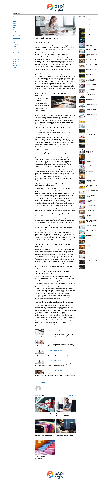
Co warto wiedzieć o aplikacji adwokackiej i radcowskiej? (91, 81)
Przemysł (15, 44)
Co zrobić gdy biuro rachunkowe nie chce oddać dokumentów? (92, 217)
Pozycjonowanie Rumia (91, 175)
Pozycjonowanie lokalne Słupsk (91, 105)
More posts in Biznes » (71, 395)
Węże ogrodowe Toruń (91, 145)
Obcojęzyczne (16, 38)
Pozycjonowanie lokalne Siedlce (91, 55)
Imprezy (15, 27)
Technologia (16, 53)
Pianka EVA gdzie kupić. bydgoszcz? (42, 457)
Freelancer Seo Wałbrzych (92, 225)
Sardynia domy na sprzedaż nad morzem (92, 110)
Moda (14, 31)
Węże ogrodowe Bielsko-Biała (91, 60)
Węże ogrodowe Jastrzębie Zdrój (92, 65)
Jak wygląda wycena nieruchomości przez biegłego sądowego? (90, 91)
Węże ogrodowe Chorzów (91, 19)
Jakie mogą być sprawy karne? (91, 251)
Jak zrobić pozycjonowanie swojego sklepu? (92, 44)
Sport (14, 50)
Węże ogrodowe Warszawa (92, 129)
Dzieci (14, 21)
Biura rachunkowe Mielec (55, 370)
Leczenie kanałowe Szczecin (90, 125)
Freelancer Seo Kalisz (90, 39)
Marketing (15, 29)
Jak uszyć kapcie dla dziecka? (90, 196)
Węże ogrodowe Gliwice (91, 69)
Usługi (14, 63)
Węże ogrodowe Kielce (91, 24)
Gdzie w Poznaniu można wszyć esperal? (91, 170)
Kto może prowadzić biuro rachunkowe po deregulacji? (64, 414)
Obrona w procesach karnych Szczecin (90, 236)
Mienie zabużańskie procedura (90, 211)
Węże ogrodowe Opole (91, 29)
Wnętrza (15, 65)
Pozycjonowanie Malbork (91, 205)
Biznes (14, 17)
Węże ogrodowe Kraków (91, 74)
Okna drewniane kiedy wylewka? (90, 100)
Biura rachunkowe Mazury (56, 341)
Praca (14, 40)
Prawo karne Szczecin (91, 265)
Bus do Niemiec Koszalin (91, 155)
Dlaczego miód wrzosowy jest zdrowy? (91, 186)
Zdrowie (15, 67)
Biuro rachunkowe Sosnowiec (56, 331)
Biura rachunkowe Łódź (55, 360)
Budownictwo (16, 19)
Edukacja (15, 23)
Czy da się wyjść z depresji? (92, 190)
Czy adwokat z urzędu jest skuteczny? (91, 241)
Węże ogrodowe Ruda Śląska (90, 140)
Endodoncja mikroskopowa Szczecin (92, 165)
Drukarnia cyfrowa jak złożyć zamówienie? (43, 436)
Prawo (14, 42)
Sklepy (14, 48)
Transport (15, 55)
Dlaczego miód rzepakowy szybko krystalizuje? (92, 221)
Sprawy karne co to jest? (91, 245)
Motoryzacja (16, 33)
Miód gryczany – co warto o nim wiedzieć (92, 120)
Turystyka (15, 57)
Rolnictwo (15, 46)
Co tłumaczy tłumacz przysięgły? (65, 435)
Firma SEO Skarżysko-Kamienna (91, 135)
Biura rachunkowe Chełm (55, 350)
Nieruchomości (17, 36)
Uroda (14, 61)
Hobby (14, 25)
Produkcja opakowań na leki (43, 414)
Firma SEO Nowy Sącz (91, 49)
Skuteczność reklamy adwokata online (90, 95)
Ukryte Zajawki (16, 59)
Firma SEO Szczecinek (91, 230)
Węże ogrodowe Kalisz (91, 34)
